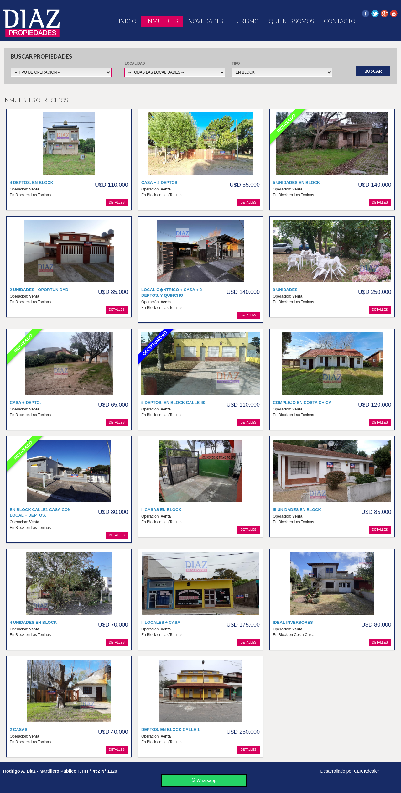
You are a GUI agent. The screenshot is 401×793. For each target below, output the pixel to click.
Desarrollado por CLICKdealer (349, 771)
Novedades (205, 21)
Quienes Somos (291, 21)
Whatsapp (204, 780)
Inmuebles (162, 21)
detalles (117, 202)
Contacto (339, 21)
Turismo (246, 21)
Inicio (127, 21)
